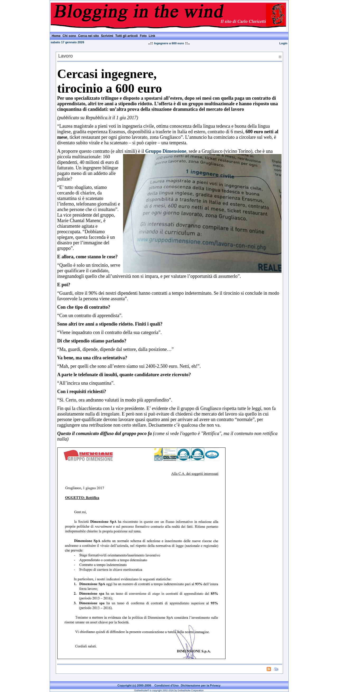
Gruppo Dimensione (165, 151)
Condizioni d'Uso (166, 685)
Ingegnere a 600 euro (169, 43)
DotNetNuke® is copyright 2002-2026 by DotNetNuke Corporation (169, 690)
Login (283, 43)
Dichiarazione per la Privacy (201, 685)
